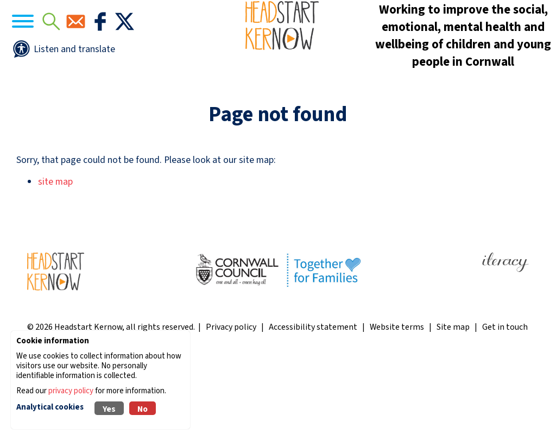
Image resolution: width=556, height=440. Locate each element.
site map (55, 262)
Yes (109, 409)
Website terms (397, 407)
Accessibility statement (313, 407)
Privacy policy (231, 407)
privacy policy (70, 391)
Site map (453, 407)
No (142, 409)
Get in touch (505, 407)
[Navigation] (54, 54)
